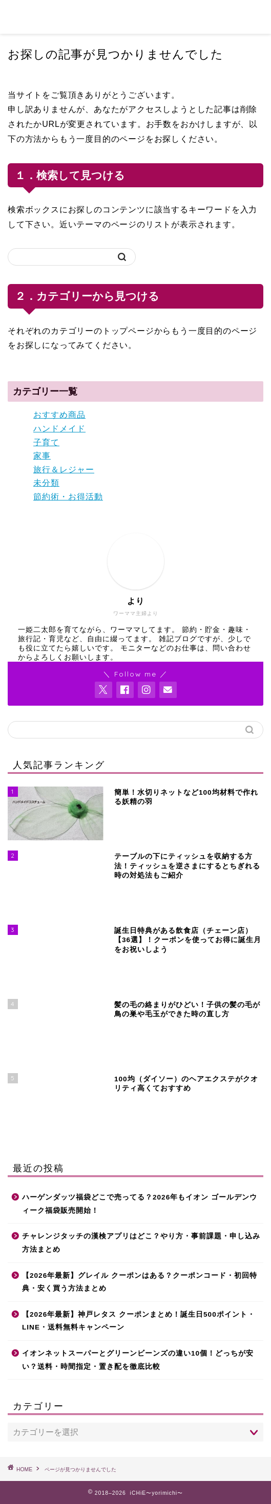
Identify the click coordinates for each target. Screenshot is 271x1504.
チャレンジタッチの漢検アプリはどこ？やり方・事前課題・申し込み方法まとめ (141, 1242)
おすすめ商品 (59, 414)
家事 (42, 455)
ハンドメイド (59, 428)
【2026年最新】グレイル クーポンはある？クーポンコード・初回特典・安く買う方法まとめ (139, 1282)
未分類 (46, 482)
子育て (46, 442)
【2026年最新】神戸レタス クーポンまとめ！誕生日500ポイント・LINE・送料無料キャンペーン (138, 1321)
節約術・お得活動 (68, 496)
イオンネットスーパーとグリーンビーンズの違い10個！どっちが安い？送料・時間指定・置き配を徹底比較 (138, 1359)
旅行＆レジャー (63, 469)
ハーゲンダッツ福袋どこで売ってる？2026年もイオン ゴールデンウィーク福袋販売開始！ (139, 1203)
